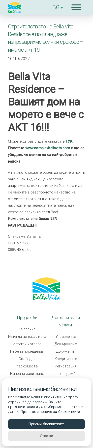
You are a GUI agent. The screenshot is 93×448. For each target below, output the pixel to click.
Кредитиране (66, 359)
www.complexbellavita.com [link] (47, 148)
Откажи (46, 436)
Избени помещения (27, 351)
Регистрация (66, 366)
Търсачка (27, 329)
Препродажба (65, 373)
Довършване (66, 344)
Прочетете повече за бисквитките (50, 411)
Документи (65, 351)
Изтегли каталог (27, 344)
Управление (66, 336)
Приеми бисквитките (46, 424)
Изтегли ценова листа (27, 336)
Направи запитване (27, 373)
